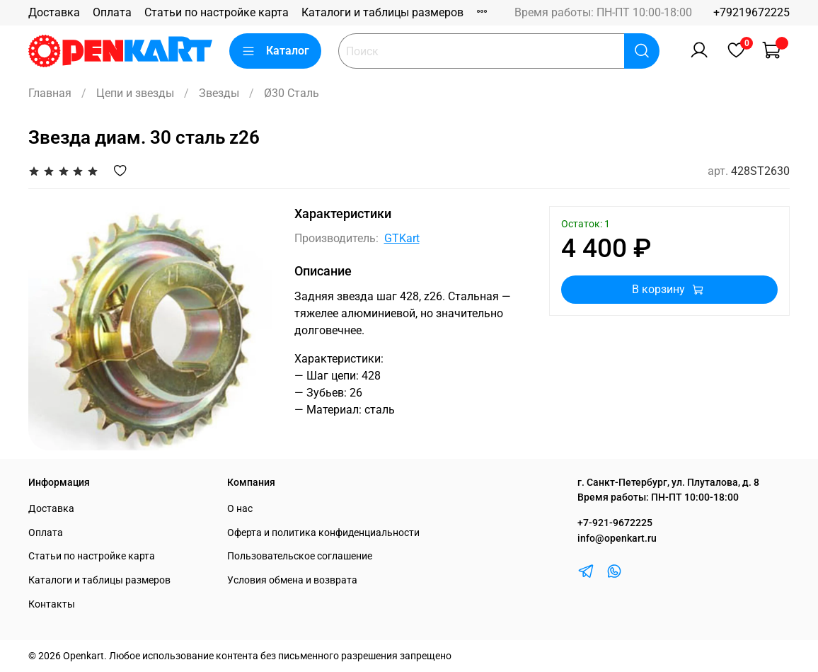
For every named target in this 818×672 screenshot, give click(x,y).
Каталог (275, 51)
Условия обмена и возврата (292, 580)
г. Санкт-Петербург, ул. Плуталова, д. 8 (668, 483)
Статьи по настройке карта (216, 12)
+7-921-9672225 (614, 523)
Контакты (51, 604)
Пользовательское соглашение (299, 556)
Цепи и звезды (135, 93)
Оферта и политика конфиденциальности (323, 533)
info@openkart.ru (617, 539)
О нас (240, 509)
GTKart (402, 238)
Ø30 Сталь (291, 93)
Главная (49, 93)
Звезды (219, 93)
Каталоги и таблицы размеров (382, 12)
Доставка (54, 12)
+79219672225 (751, 12)
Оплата (112, 12)
